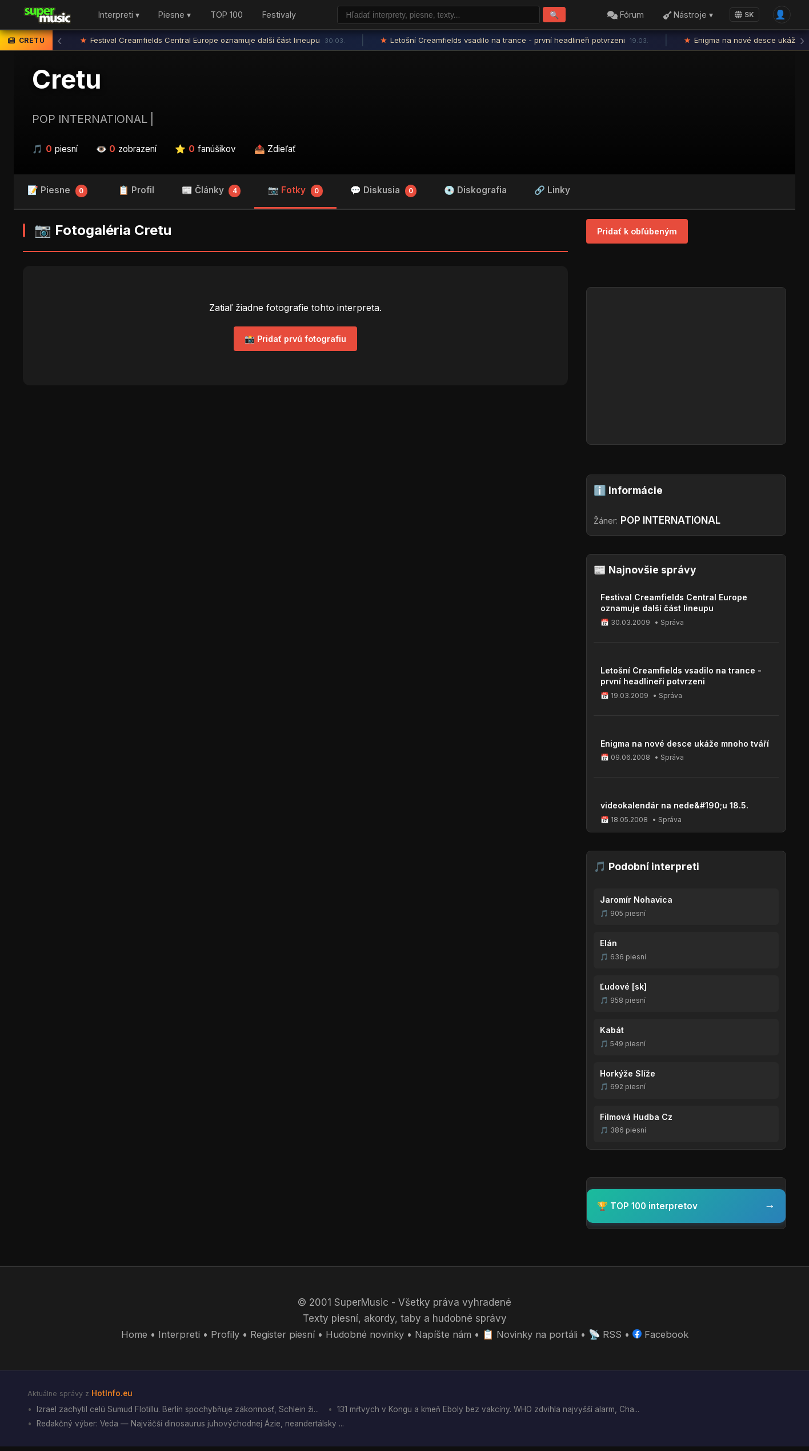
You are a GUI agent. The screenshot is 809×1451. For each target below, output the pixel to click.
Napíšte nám (443, 1338)
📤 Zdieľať (275, 151)
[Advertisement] (295, 485)
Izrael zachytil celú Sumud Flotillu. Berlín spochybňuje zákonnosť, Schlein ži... (179, 1412)
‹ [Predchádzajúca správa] (59, 42)
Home (128, 1338)
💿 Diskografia (475, 193)
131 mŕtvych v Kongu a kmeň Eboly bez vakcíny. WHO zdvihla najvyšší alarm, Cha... (496, 1412)
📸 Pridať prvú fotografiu (295, 341)
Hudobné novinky (363, 1338)
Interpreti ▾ (118, 16)
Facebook (665, 1338)
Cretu (66, 81)
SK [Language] (741, 15)
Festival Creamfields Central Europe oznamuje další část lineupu (212, 43)
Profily (219, 1338)
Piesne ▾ (174, 16)
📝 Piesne (57, 194)
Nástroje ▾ (685, 16)
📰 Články (211, 194)
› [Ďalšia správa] (802, 42)
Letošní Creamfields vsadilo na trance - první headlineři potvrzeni (515, 43)
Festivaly (279, 16)
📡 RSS (609, 1338)
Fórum (623, 16)
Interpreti (173, 1338)
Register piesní (279, 1338)
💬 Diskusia (383, 194)
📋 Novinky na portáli (532, 1338)
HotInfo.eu (112, 1396)
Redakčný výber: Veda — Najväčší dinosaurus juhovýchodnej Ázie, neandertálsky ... (194, 1428)
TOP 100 (226, 16)
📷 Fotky (295, 194)
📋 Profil (136, 193)
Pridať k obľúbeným (637, 233)
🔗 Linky (552, 193)
